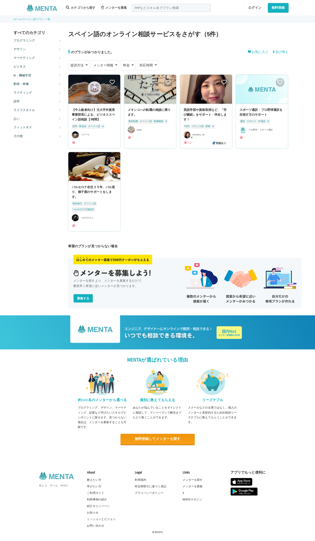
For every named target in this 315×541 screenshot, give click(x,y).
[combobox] (171, 8)
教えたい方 (94, 479)
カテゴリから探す (81, 7)
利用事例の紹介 (97, 499)
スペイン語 (29, 19)
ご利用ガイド (95, 492)
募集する (83, 298)
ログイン (255, 7)
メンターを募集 (114, 7)
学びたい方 (94, 486)
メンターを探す (192, 479)
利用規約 (140, 479)
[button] (115, 175)
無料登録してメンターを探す (158, 439)
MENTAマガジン (192, 499)
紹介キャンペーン (98, 505)
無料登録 (278, 7)
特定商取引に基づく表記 (150, 486)
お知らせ (92, 512)
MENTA (159, 532)
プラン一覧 (43, 19)
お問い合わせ (95, 525)
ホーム (17, 19)
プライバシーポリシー (149, 492)
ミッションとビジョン (101, 518)
